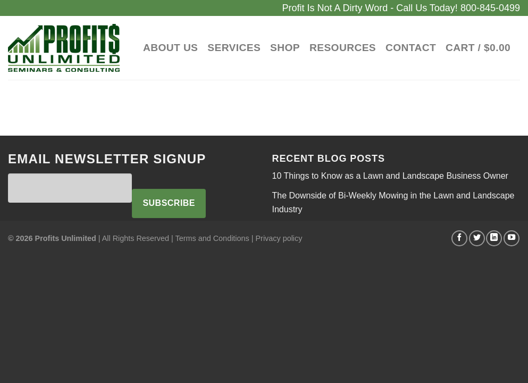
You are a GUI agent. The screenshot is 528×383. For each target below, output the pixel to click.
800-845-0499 (490, 8)
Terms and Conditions (212, 238)
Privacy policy (278, 238)
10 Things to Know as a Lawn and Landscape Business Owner (390, 175)
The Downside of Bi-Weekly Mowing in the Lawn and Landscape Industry (393, 202)
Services (234, 47)
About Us (170, 47)
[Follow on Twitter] (477, 238)
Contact (410, 47)
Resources (342, 47)
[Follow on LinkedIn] (494, 238)
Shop (285, 47)
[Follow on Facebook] (459, 238)
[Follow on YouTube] (511, 238)
